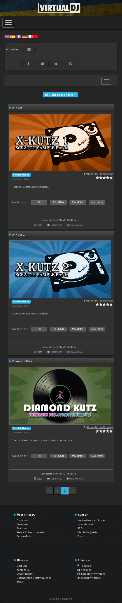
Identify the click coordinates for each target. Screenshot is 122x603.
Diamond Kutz (22, 361)
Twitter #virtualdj (89, 577)
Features (22, 528)
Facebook (84, 565)
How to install (76, 225)
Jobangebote (24, 573)
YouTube (84, 569)
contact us (23, 569)
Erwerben (22, 524)
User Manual (85, 524)
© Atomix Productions (61, 598)
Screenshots (24, 536)
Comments (56, 225)
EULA (20, 581)
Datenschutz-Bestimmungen (34, 577)
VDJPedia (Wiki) (87, 532)
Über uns (22, 565)
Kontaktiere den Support (92, 520)
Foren (80, 536)
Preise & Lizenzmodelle (30, 532)
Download (23, 520)
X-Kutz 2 (18, 234)
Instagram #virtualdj (91, 573)
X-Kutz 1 (18, 107)
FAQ (80, 528)
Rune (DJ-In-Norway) (100, 173)
